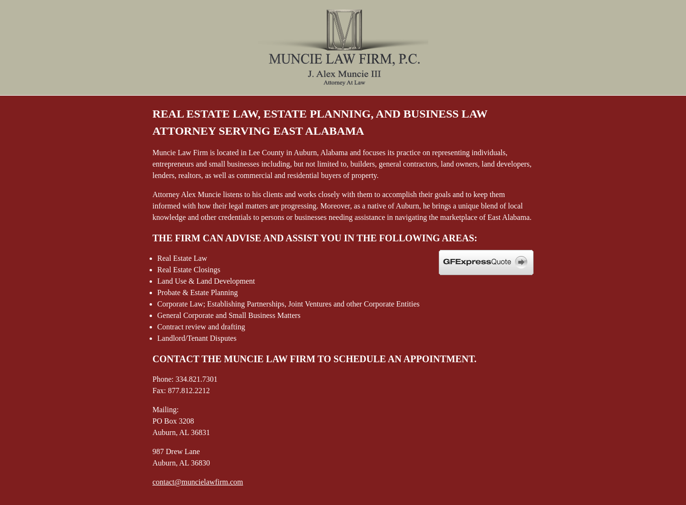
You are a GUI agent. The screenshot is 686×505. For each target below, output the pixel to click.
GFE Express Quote (486, 262)
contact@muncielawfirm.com (197, 482)
